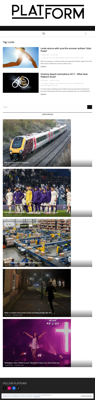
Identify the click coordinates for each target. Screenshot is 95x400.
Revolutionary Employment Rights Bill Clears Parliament (23, 263)
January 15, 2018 (54, 80)
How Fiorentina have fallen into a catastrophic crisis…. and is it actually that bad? (31, 213)
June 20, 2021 (54, 55)
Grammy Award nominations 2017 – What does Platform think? (64, 75)
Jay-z (71, 83)
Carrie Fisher (45, 83)
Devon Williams (8, 265)
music (46, 57)
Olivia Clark (7, 315)
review (53, 57)
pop (50, 57)
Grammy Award (59, 83)
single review (68, 57)
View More (45, 67)
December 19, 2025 (17, 315)
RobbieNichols (45, 55)
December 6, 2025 (19, 365)
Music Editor (44, 80)
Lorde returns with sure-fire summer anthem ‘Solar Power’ (66, 49)
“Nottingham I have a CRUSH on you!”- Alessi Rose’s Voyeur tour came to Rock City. (32, 363)
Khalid (49, 85)
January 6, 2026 (16, 164)
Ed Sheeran (52, 83)
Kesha (45, 85)
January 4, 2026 (18, 265)
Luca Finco (7, 164)
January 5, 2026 (18, 215)
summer (81, 57)
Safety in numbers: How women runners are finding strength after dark (28, 313)
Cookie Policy (37, 396)
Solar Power (76, 57)
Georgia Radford (8, 365)
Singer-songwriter (60, 57)
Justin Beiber (76, 83)
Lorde (43, 57)
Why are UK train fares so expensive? (16, 163)
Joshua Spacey (8, 215)
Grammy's (67, 83)
